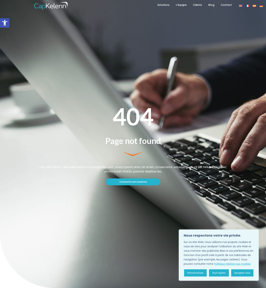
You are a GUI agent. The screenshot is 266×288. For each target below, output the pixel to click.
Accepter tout (242, 272)
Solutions (163, 5)
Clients (197, 5)
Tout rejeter (218, 272)
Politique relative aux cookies (232, 264)
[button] (4, 23)
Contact (226, 5)
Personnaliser (195, 272)
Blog (211, 5)
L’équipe (181, 5)
